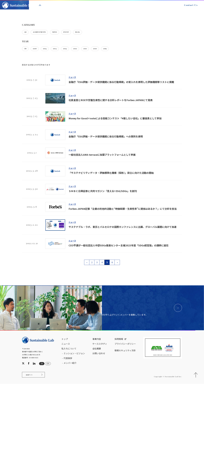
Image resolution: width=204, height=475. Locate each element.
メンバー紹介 (70, 451)
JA (44, 8)
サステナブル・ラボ (14, 60)
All (26, 90)
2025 (50, 108)
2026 (37, 108)
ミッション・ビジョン (74, 442)
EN (50, 8)
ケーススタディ (99, 432)
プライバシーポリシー (125, 432)
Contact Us (186, 8)
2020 (112, 108)
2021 (100, 108)
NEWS (64, 90)
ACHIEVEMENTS (44, 90)
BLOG (93, 90)
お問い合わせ (98, 442)
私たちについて (68, 437)
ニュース (33, 60)
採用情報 (119, 427)
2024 (63, 108)
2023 (75, 108)
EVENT (78, 90)
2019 (125, 108)
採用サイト (31, 465)
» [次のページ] (117, 322)
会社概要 (96, 437)
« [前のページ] (86, 322)
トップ (64, 427)
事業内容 (96, 427)
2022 (88, 108)
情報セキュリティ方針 (125, 439)
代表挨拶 (68, 447)
